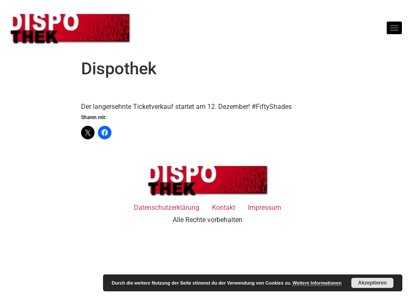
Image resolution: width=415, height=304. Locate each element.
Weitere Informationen (317, 282)
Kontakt (223, 208)
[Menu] (394, 28)
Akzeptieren (372, 283)
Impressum (264, 208)
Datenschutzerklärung (166, 208)
